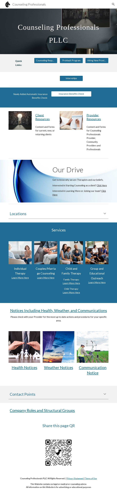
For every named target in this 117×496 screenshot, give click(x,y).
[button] (113, 4)
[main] (58, 31)
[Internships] (71, 78)
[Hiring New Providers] (96, 60)
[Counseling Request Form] (45, 60)
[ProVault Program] (71, 60)
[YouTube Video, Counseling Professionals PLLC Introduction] (29, 175)
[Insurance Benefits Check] (71, 93)
